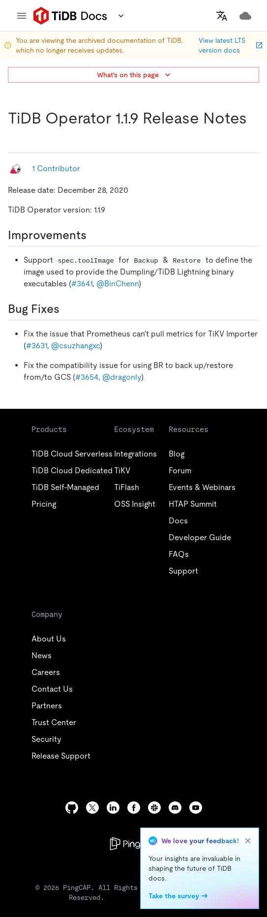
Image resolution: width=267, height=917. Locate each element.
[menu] (21, 16)
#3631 (36, 345)
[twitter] (92, 807)
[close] (248, 841)
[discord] (175, 807)
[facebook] (133, 807)
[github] (71, 807)
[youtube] (195, 807)
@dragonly (121, 377)
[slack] (154, 807)
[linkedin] (113, 807)
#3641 (81, 283)
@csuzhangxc (75, 345)
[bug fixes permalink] (67, 309)
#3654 (86, 377)
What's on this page (135, 75)
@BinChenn (117, 283)
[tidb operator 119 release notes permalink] (16, 138)
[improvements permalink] (94, 235)
